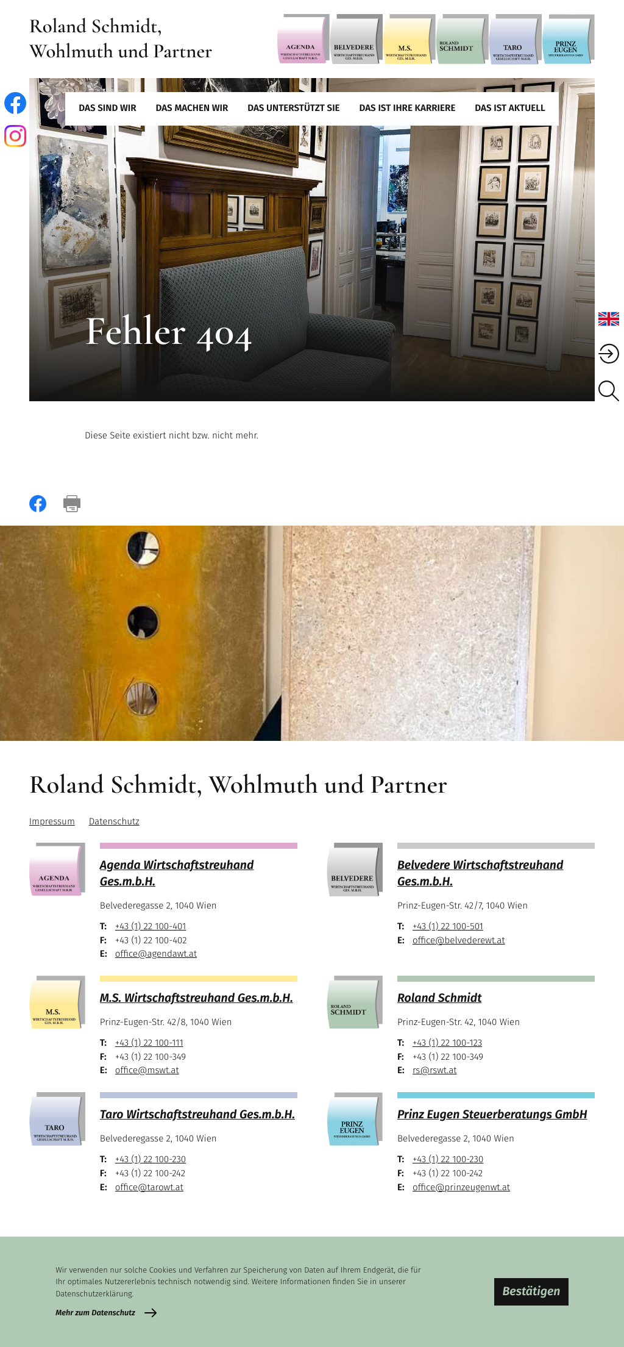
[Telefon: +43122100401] (150, 927)
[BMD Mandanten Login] (608, 353)
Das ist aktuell (510, 108)
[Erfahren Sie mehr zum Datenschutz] (106, 1313)
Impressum (52, 821)
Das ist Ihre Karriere (408, 108)
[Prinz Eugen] (568, 39)
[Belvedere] (356, 39)
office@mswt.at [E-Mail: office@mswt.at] (147, 1070)
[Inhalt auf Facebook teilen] (37, 503)
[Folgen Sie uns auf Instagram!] (15, 136)
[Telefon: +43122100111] (149, 1044)
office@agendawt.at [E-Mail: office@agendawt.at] (156, 954)
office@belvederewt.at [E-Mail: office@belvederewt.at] (459, 940)
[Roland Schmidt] (462, 39)
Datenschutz (114, 821)
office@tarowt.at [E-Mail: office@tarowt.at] (149, 1187)
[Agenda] (303, 39)
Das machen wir (191, 108)
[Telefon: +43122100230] (150, 1160)
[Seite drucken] (71, 503)
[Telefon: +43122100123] (447, 1044)
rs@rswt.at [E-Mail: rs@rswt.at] (435, 1070)
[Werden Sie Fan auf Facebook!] (15, 103)
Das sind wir (107, 108)
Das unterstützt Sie (293, 108)
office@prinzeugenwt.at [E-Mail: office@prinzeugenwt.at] (461, 1187)
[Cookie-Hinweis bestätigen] (531, 1292)
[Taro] (515, 39)
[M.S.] (409, 39)
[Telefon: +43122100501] (448, 927)
